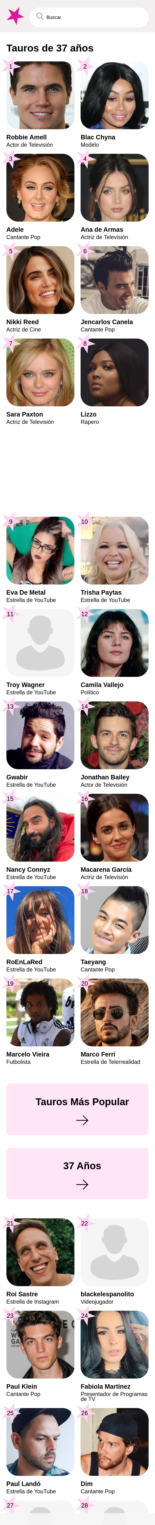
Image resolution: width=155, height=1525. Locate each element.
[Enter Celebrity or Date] (89, 17)
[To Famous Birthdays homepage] (14, 16)
